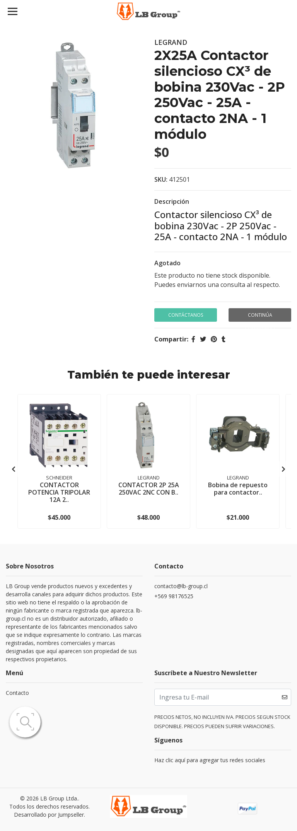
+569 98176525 (173, 596)
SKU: (160, 179)
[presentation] (13, 469)
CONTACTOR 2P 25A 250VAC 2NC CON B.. (148, 489)
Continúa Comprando (260, 317)
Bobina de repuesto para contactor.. (238, 489)
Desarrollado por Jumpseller (49, 814)
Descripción (171, 201)
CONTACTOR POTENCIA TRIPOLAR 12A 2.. (59, 492)
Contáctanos (185, 315)
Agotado (167, 263)
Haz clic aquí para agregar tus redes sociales (209, 760)
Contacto (17, 692)
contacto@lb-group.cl (181, 586)
